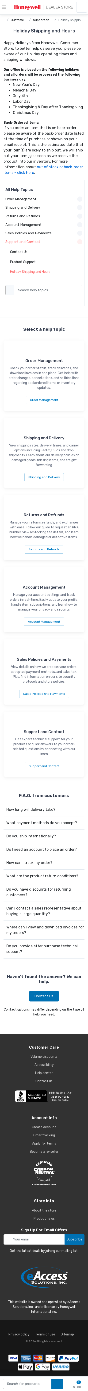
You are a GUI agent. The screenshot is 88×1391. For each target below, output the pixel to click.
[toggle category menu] (4, 7)
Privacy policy (19, 1334)
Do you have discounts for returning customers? (38, 892)
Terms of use (45, 1334)
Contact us (44, 1081)
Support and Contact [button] (43, 241)
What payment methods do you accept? (41, 823)
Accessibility (44, 1065)
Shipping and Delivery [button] (43, 207)
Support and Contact (48, 20)
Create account (44, 1127)
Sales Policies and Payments (44, 694)
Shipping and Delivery (44, 477)
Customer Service (24, 20)
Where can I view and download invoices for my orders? (45, 930)
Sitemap (67, 1334)
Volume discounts (44, 1057)
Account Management (44, 621)
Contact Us (44, 996)
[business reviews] (44, 1096)
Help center (44, 1073)
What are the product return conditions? (42, 876)
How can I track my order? (29, 863)
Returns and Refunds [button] (43, 216)
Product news (44, 1219)
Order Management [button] (43, 199)
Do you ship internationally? (31, 836)
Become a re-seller (44, 1152)
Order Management (44, 400)
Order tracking (44, 1135)
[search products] (57, 1384)
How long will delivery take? (30, 809)
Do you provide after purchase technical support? (42, 949)
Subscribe (74, 1239)
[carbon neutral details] (44, 1173)
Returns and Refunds (44, 549)
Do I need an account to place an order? (41, 849)
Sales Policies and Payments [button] (43, 233)
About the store (44, 1210)
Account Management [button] (43, 224)
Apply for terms (44, 1143)
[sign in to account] (81, 7)
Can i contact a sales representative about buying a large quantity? (43, 911)
